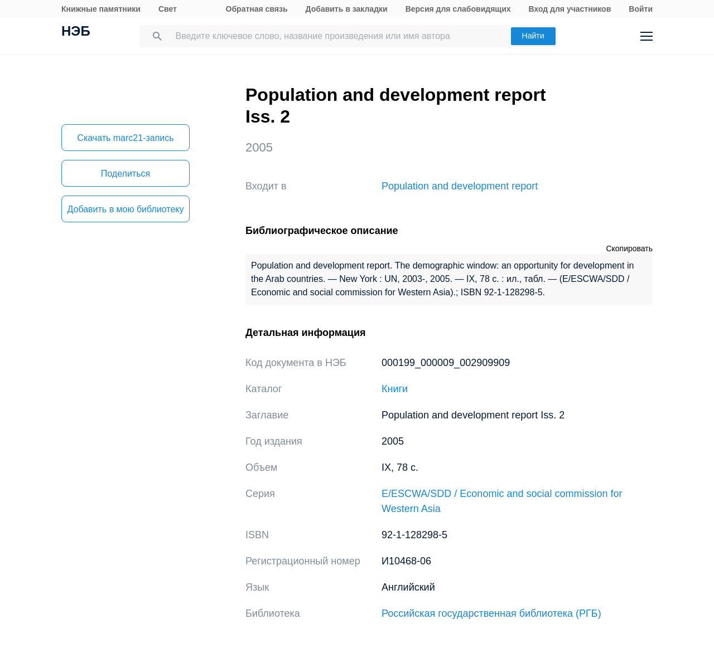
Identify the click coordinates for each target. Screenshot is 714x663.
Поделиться (125, 173)
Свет (167, 8)
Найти (533, 35)
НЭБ (75, 32)
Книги (395, 388)
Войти (641, 8)
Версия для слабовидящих (458, 8)
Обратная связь (257, 8)
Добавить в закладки (347, 8)
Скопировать (629, 248)
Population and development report (460, 186)
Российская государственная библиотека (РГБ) (491, 613)
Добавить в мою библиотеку (125, 209)
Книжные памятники (101, 8)
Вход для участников (570, 8)
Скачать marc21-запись (125, 138)
